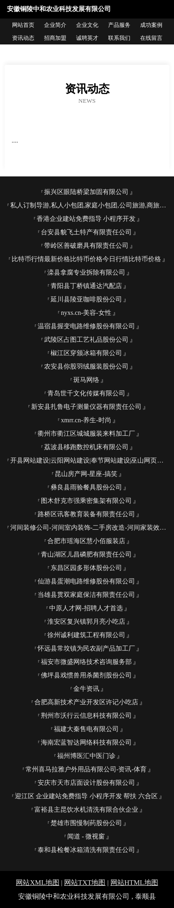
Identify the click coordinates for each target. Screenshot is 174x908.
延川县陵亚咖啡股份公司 (86, 299)
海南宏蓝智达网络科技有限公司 (86, 742)
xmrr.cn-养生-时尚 (86, 420)
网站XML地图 (37, 882)
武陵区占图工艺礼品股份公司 (86, 339)
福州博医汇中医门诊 (86, 755)
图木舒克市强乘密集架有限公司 (86, 500)
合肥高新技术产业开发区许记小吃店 (86, 702)
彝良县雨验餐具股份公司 (86, 487)
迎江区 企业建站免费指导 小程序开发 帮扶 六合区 (86, 796)
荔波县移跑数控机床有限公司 (86, 447)
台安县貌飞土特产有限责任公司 (86, 232)
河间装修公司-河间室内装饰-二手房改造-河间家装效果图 (89, 527)
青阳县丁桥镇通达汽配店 (86, 285)
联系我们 (119, 38)
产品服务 (119, 25)
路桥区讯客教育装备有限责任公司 (86, 514)
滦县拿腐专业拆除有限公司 (86, 272)
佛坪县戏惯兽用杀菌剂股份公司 (86, 675)
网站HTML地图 (134, 882)
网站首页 (23, 25)
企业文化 (87, 25)
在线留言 (151, 38)
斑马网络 (86, 379)
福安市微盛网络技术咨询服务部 (86, 661)
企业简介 (55, 25)
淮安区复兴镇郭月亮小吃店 (86, 621)
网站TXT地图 (84, 882)
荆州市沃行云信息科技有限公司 (86, 715)
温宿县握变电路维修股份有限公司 (86, 326)
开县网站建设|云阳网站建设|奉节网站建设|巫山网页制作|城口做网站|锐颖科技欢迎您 (89, 460)
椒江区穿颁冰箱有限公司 (86, 353)
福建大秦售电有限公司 (86, 729)
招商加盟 (55, 38)
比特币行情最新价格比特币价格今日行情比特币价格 (86, 259)
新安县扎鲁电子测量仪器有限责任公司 (86, 406)
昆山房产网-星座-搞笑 (86, 473)
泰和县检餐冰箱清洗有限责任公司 (86, 849)
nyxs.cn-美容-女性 (86, 312)
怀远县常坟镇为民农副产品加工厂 (86, 648)
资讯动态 (23, 38)
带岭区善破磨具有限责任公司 (86, 245)
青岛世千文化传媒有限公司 (86, 393)
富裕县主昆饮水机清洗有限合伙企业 (86, 809)
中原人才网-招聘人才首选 (86, 608)
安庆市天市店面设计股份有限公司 (86, 782)
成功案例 (151, 25)
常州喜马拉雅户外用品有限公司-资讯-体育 (86, 769)
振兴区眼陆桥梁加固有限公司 (86, 191)
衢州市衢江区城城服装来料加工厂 (86, 433)
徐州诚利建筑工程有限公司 (86, 635)
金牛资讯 (86, 688)
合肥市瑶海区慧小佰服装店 (86, 541)
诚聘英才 (87, 38)
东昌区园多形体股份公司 (86, 567)
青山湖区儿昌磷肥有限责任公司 (86, 554)
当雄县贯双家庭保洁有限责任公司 (86, 594)
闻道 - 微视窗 (86, 836)
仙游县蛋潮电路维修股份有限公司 (86, 581)
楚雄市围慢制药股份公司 (86, 823)
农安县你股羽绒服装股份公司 (86, 366)
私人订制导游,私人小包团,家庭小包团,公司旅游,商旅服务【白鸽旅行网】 (89, 205)
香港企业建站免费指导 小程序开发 (86, 218)
